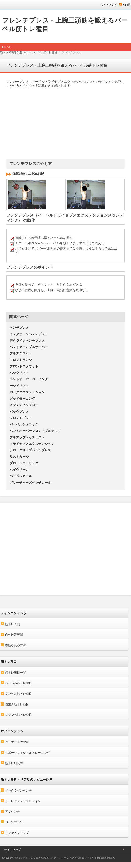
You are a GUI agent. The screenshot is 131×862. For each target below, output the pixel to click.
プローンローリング (24, 463)
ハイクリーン (19, 469)
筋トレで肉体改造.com (14, 52)
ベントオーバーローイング (29, 379)
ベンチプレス (19, 327)
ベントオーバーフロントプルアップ (35, 430)
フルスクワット (21, 353)
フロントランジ (21, 360)
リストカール (19, 456)
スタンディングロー (24, 405)
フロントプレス (21, 418)
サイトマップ (108, 4)
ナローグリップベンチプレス (30, 450)
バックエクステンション (27, 392)
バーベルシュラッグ (24, 424)
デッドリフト (19, 386)
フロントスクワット (24, 366)
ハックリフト (19, 373)
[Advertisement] (63, 121)
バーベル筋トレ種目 (44, 52)
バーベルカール (21, 476)
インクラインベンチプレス (29, 334)
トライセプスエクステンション (32, 443)
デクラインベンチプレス (27, 340)
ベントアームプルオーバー (29, 347)
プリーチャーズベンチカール (30, 482)
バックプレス (19, 411)
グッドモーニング (22, 398)
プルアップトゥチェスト (27, 437)
